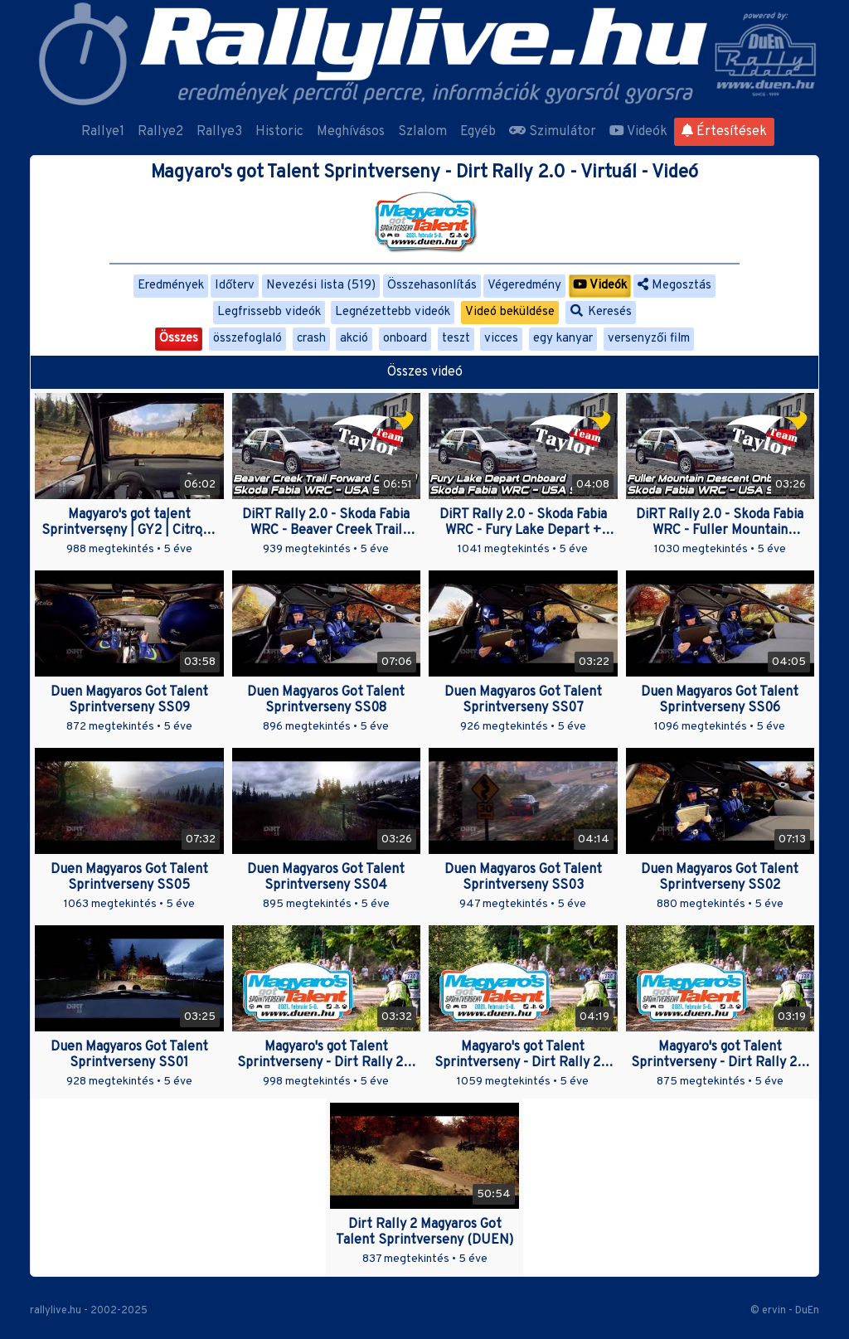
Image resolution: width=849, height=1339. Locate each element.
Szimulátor (552, 132)
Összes (178, 339)
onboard (405, 339)
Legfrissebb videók (269, 312)
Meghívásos (351, 132)
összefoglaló (247, 339)
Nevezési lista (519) (321, 286)
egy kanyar (563, 339)
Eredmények (171, 286)
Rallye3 (219, 132)
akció (354, 339)
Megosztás (674, 286)
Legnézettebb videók (392, 312)
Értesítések (724, 132)
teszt (456, 339)
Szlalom (422, 132)
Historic (279, 132)
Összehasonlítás (432, 286)
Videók (638, 132)
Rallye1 (102, 132)
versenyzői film (649, 339)
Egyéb (478, 132)
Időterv (235, 286)
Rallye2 (160, 132)
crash (311, 339)
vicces (501, 339)
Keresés (601, 312)
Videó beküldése (510, 312)
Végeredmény (524, 286)
